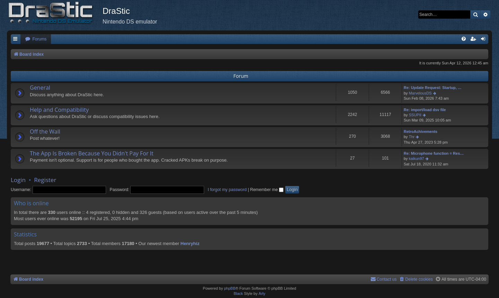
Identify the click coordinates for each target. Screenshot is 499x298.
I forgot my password (227, 189)
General (40, 87)
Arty (262, 293)
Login (18, 180)
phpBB (229, 288)
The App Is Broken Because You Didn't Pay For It (92, 153)
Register (45, 180)
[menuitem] (35, 39)
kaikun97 (416, 158)
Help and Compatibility (59, 110)
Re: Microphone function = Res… (434, 153)
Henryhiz (190, 243)
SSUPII (415, 115)
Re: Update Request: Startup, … (433, 87)
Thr (412, 137)
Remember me (266, 189)
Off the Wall (45, 131)
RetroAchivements (420, 131)
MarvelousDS (420, 93)
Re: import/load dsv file (425, 110)
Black (238, 293)
